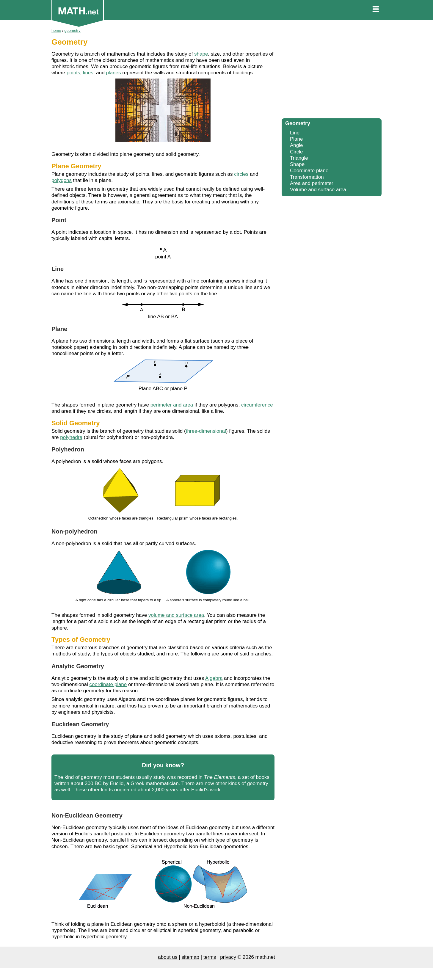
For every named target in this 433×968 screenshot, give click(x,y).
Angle (296, 145)
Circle (296, 152)
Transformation (307, 177)
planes (113, 73)
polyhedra (71, 437)
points (73, 73)
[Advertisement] (332, 71)
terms (209, 957)
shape (201, 54)
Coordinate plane (309, 170)
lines (88, 73)
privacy (228, 957)
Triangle (299, 158)
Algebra (214, 678)
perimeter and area (171, 405)
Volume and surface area (318, 189)
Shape (297, 164)
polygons (61, 180)
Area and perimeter (311, 183)
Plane (296, 139)
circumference (257, 405)
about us (167, 957)
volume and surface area (176, 615)
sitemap (190, 957)
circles (241, 174)
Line (294, 133)
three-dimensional (206, 431)
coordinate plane (108, 684)
